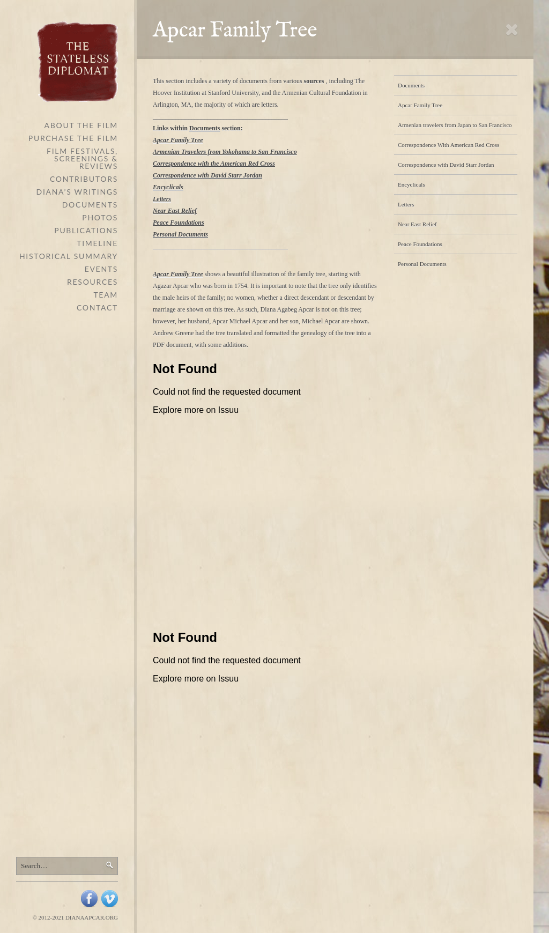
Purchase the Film (73, 138)
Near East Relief (417, 224)
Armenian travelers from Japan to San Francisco (455, 125)
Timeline (97, 243)
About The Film (81, 125)
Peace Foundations (420, 244)
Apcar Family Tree (420, 105)
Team (105, 294)
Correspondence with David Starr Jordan (446, 164)
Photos (100, 217)
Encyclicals (411, 184)
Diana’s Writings (77, 191)
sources (314, 81)
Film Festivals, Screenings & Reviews (82, 158)
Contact (97, 307)
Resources (92, 281)
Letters (406, 204)
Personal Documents (422, 264)
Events (101, 268)
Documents (90, 204)
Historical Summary (68, 256)
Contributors (84, 178)
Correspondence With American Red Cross (448, 145)
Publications (86, 230)
